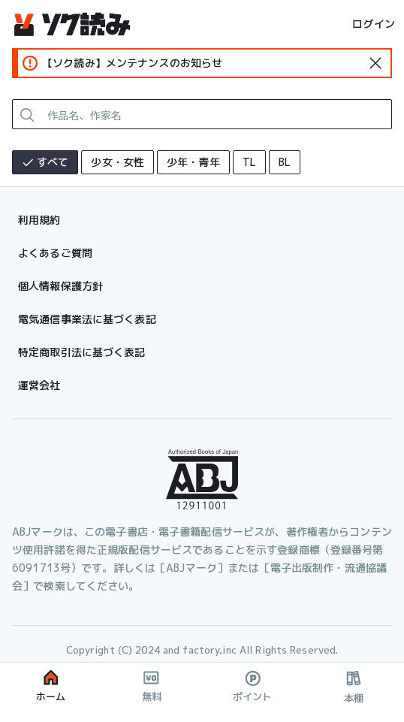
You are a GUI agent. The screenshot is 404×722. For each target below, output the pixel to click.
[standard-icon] (375, 63)
